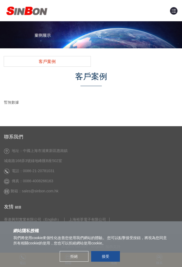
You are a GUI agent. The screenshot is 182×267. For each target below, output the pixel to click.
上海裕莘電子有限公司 (87, 220)
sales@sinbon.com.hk (41, 191)
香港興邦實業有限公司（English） (32, 220)
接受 (105, 256)
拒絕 (74, 256)
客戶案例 (47, 61)
